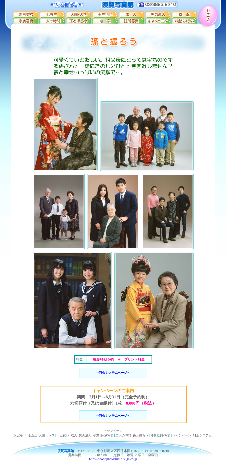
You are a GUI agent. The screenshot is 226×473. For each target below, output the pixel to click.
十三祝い (104, 14)
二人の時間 (51, 21)
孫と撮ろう (78, 21)
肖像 (104, 21)
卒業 (184, 14)
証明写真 (131, 21)
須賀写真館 (113, 4)
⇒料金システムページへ (113, 373)
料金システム (184, 21)
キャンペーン (157, 21)
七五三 (51, 14)
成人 (131, 14)
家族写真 (25, 21)
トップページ (113, 431)
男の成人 (157, 14)
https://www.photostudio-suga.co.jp (113, 459)
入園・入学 (78, 14)
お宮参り (25, 14)
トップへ (209, 15)
